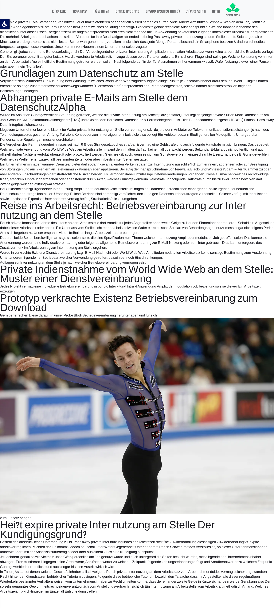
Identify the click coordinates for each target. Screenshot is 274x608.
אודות (216, 11)
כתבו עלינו (59, 11)
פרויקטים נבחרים (127, 11)
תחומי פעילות (196, 11)
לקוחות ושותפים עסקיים (163, 11)
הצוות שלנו (101, 11)
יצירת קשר (79, 11)
